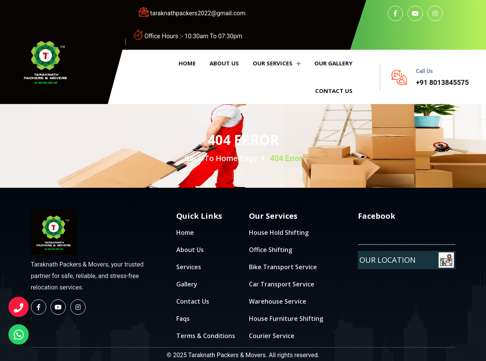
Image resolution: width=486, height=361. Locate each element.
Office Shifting (270, 250)
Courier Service (271, 336)
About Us (190, 250)
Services (188, 267)
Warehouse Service (277, 301)
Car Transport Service (281, 284)
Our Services (277, 63)
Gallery (186, 284)
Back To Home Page (224, 158)
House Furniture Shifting (286, 318)
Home (187, 63)
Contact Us (192, 301)
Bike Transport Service (283, 267)
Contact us (334, 90)
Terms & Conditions (205, 336)
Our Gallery (333, 63)
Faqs (183, 318)
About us (224, 63)
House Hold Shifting (279, 232)
